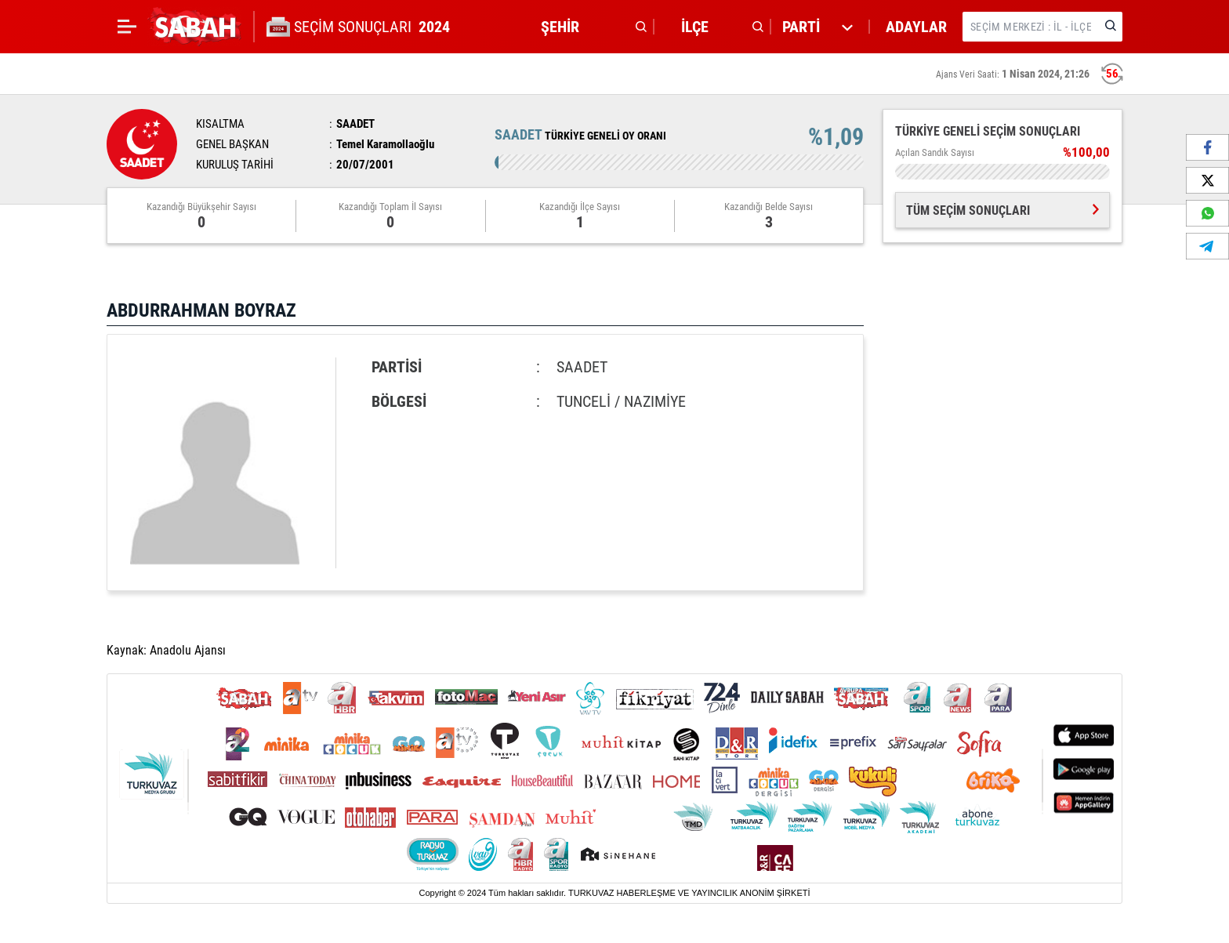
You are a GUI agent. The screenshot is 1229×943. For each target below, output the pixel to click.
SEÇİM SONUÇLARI (373, 26)
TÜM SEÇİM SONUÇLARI (1002, 210)
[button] (589, 26)
